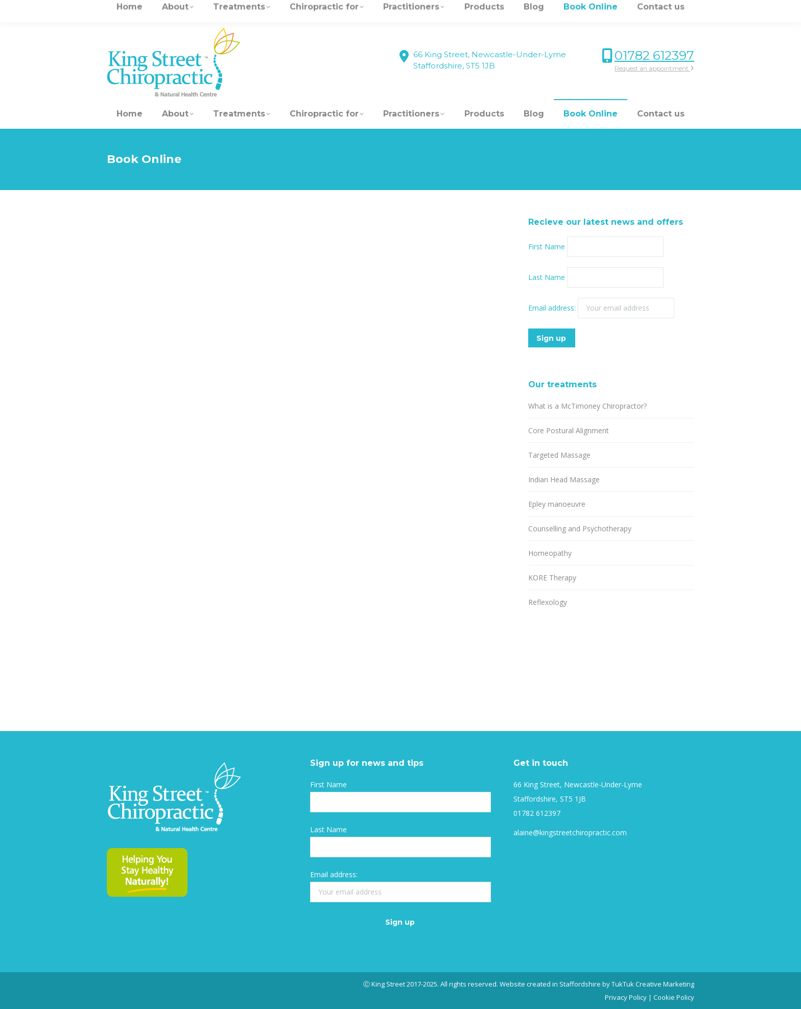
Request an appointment (654, 68)
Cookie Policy (673, 997)
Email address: (553, 308)
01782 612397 (654, 55)
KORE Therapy (552, 577)
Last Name (546, 277)
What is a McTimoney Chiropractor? (587, 406)
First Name (546, 246)
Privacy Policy (626, 997)
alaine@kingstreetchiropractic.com (570, 832)
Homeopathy (550, 553)
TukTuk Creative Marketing (652, 984)
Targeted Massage (559, 455)
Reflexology (547, 602)
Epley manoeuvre (556, 504)
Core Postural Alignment (568, 430)
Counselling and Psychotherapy (579, 528)
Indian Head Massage (564, 479)
